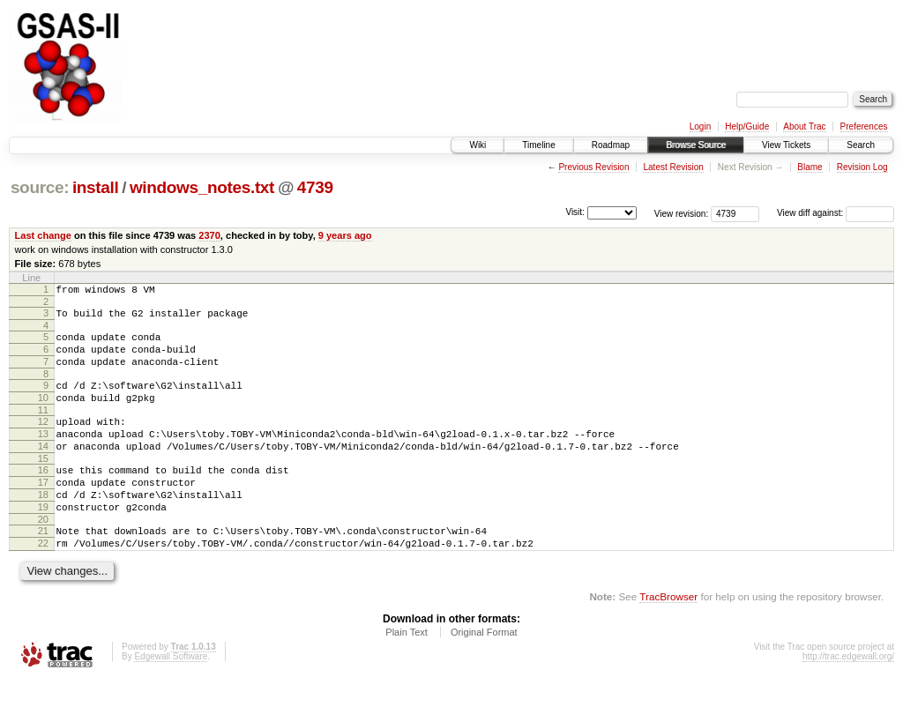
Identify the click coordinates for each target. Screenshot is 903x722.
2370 (209, 235)
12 (43, 440)
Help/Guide (747, 126)
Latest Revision (673, 167)
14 (43, 470)
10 (43, 413)
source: (40, 187)
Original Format (484, 674)
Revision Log (862, 167)
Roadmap (611, 145)
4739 (315, 187)
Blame (809, 167)
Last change (43, 235)
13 (43, 455)
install (95, 187)
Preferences (864, 126)
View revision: (681, 213)
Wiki (477, 145)
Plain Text (406, 674)
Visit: (575, 212)
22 (43, 582)
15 (43, 485)
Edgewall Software (170, 698)
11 (43, 428)
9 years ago (345, 235)
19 (43, 541)
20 (43, 556)
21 (43, 567)
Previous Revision (593, 167)
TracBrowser (668, 638)
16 (43, 496)
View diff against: (835, 213)
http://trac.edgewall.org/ (848, 698)
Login (700, 126)
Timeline (538, 145)
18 (43, 526)
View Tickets (786, 145)
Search (861, 145)
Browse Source (696, 145)
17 (43, 511)
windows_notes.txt (202, 187)
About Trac (804, 126)
